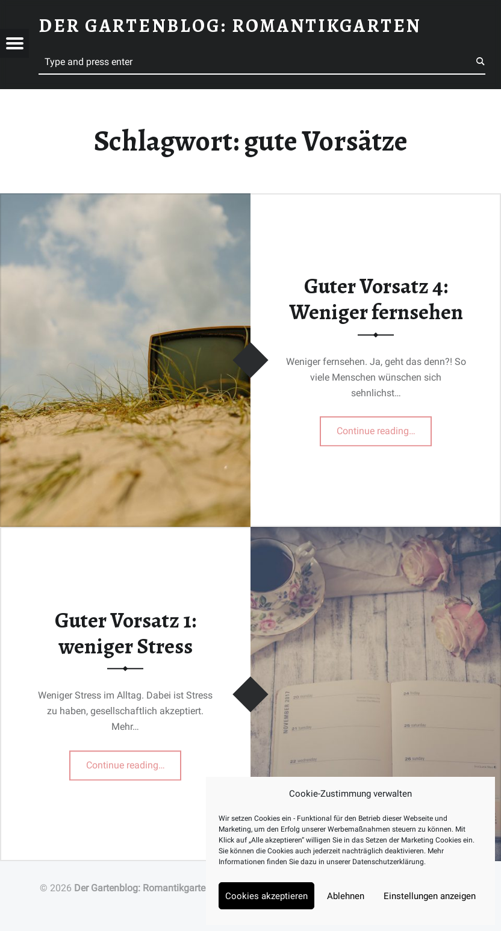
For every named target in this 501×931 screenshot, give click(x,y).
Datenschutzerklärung (388, 862)
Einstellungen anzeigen (430, 896)
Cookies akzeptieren (266, 896)
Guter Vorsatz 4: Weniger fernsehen (376, 299)
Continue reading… (384, 427)
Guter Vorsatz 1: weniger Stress (125, 633)
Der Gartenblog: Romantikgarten (142, 888)
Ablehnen (345, 896)
